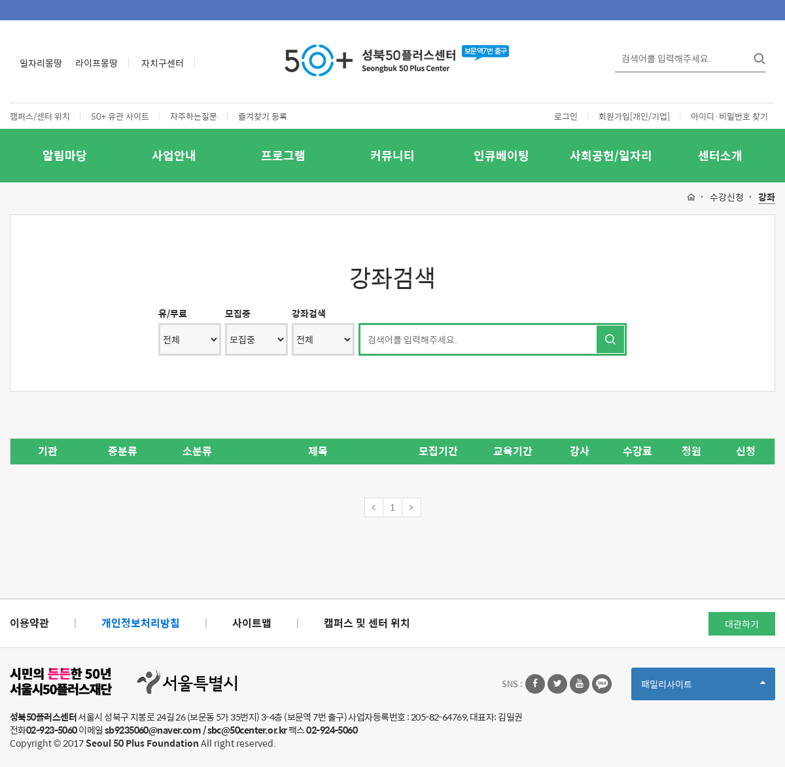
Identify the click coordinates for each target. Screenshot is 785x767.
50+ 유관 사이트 (120, 116)
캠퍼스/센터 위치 (40, 116)
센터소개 (720, 155)
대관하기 (742, 624)
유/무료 (172, 313)
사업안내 (174, 155)
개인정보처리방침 (140, 623)
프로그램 (283, 155)
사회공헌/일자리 (611, 155)
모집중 (238, 313)
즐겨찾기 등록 (262, 116)
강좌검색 (309, 313)
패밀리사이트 (703, 688)
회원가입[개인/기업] (634, 116)
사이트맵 (251, 623)
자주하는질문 (193, 116)
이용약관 (29, 623)
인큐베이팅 (501, 155)
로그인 (566, 116)
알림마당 (65, 155)
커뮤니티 (392, 155)
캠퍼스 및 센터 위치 (367, 623)
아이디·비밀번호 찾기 (729, 116)
